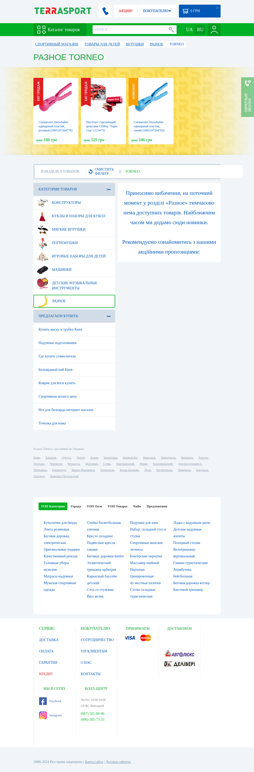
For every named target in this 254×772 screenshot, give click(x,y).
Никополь (184, 470)
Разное (51, 301)
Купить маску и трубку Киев (60, 329)
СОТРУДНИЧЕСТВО (97, 640)
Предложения (157, 506)
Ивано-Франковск (83, 470)
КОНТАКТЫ (91, 674)
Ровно (143, 464)
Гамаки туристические (190, 563)
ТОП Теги (94, 506)
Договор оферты (118, 762)
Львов (94, 457)
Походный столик (186, 543)
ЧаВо (137, 506)
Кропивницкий (163, 464)
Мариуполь (168, 457)
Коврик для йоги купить (57, 383)
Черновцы (40, 470)
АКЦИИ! (126, 11)
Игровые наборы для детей (71, 256)
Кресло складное (100, 536)
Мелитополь (164, 470)
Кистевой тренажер (188, 590)
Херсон (203, 457)
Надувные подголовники (57, 343)
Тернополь (107, 470)
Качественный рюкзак (61, 556)
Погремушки (57, 243)
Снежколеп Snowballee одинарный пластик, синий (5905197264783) (149, 126)
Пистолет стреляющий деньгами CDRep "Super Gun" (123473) (101, 126)
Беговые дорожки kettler (105, 556)
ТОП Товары (117, 506)
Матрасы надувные (58, 576)
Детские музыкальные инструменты (67, 283)
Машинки (54, 270)
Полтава (38, 464)
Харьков (50, 457)
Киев (36, 457)
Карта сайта (94, 762)
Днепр (80, 457)
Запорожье (110, 457)
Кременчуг (59, 470)
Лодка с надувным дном (191, 523)
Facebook (50, 701)
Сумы (107, 464)
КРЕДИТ (46, 674)
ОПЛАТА (46, 651)
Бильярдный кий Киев (55, 370)
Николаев (149, 457)
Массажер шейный (144, 563)
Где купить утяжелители (57, 356)
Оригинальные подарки (62, 549)
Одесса (66, 457)
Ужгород (39, 476)
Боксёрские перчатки (146, 556)
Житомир (91, 464)
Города (76, 506)
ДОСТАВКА (49, 640)
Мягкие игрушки (61, 230)
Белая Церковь (129, 470)
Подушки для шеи (144, 523)
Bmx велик (95, 596)
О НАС (86, 663)
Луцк (147, 470)
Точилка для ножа (52, 423)
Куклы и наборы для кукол (71, 216)
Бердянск (202, 470)
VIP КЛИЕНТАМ (94, 651)
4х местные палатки (145, 583)
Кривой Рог (130, 457)
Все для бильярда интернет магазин (66, 410)
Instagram (50, 715)
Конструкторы (59, 203)
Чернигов (56, 464)
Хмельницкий (125, 464)
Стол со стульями (100, 590)
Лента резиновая (56, 529)
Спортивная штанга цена (58, 396)
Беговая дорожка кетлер (191, 583)
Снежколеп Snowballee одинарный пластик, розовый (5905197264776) (55, 126)
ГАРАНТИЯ (48, 663)
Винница (187, 457)
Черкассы (73, 464)
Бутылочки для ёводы (60, 523)
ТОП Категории (53, 506)
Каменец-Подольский (64, 476)
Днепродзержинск (190, 464)
